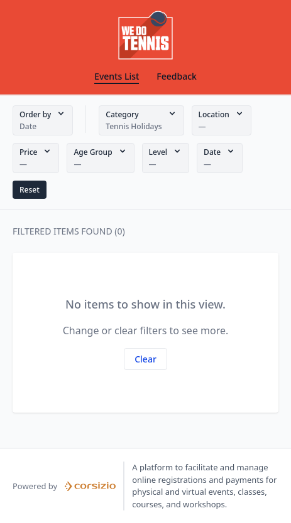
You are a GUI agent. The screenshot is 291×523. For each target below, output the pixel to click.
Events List (116, 76)
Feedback (176, 76)
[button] (43, 120)
